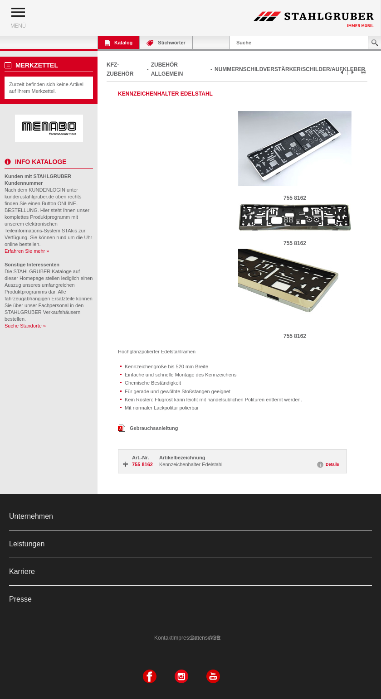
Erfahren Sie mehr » (27, 251)
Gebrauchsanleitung (148, 428)
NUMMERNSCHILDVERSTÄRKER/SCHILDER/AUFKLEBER (290, 69)
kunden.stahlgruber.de (29, 196)
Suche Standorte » (25, 325)
